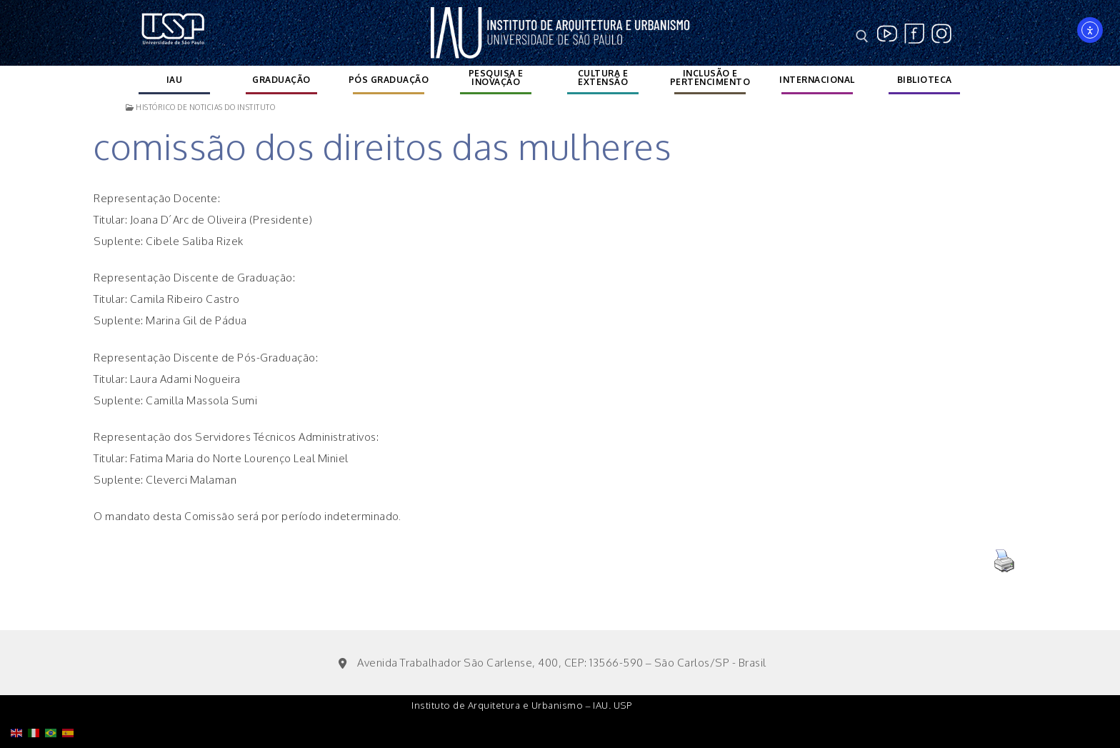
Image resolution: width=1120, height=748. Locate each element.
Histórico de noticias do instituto (200, 107)
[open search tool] (862, 36)
